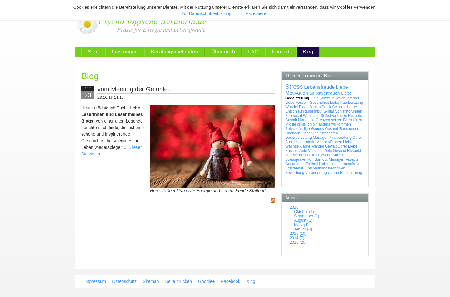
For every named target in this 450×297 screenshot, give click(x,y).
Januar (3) (303, 229)
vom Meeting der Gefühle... (135, 89)
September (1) (306, 216)
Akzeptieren (257, 13)
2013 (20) (298, 242)
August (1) (303, 220)
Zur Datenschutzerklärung (206, 13)
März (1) (301, 225)
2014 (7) (297, 238)
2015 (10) (298, 233)
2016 (294, 207)
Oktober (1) (304, 211)
